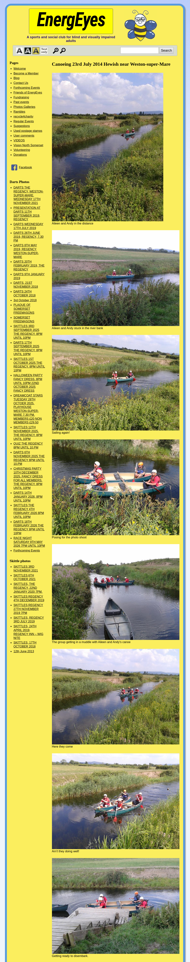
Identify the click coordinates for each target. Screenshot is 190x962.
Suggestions (22, 126)
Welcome (20, 68)
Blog (16, 78)
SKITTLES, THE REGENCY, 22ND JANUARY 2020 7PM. (28, 587)
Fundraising (21, 97)
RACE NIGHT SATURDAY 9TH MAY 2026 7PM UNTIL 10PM (29, 542)
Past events (21, 102)
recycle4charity (23, 116)
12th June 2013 (24, 651)
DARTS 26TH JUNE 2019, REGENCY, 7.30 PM (29, 236)
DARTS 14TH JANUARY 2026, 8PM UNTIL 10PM (28, 496)
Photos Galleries (24, 106)
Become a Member (26, 73)
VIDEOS (19, 140)
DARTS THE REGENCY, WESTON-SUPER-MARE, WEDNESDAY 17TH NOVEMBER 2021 (28, 195)
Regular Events (24, 121)
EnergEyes (71, 19)
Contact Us (21, 82)
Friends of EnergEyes (28, 92)
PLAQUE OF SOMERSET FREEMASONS (24, 308)
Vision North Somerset (28, 145)
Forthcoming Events (27, 87)
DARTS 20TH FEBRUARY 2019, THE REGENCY (29, 265)
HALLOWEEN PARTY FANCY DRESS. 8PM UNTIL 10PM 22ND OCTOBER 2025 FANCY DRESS (28, 383)
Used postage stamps (28, 130)
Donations (20, 154)
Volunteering (22, 149)
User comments (24, 135)
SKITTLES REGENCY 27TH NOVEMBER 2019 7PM (28, 609)
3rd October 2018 (25, 300)
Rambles (19, 111)
